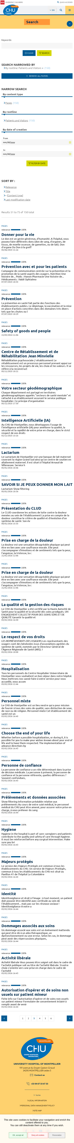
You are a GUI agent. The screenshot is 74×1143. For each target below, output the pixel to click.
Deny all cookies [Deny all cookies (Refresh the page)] (37, 1135)
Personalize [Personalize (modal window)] (57, 1135)
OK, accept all (18, 1135)
